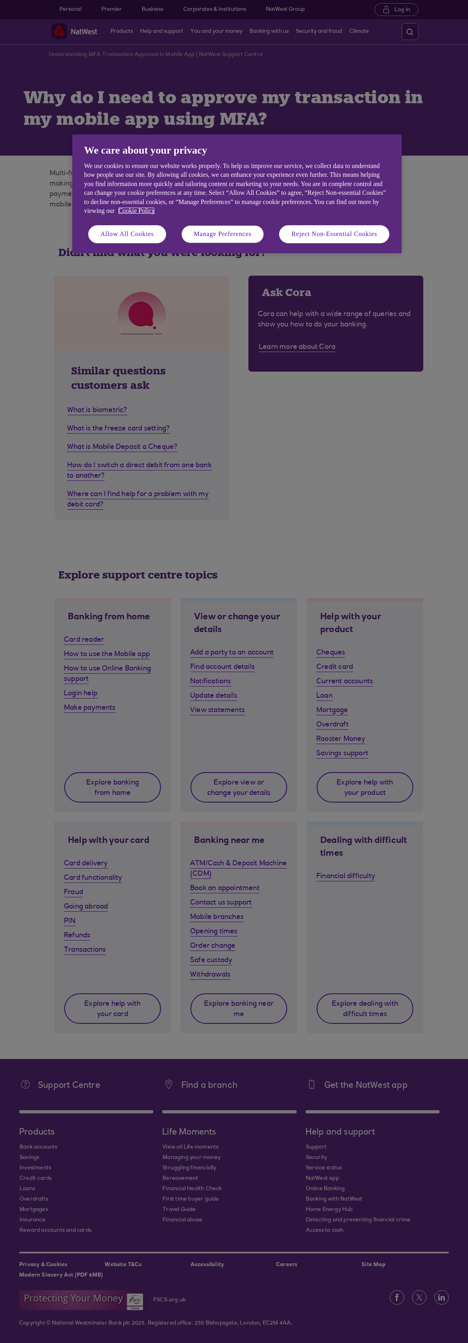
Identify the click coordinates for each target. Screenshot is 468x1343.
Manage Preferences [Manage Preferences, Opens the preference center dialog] (223, 233)
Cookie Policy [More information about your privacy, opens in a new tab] (136, 210)
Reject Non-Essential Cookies (334, 233)
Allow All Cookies (127, 233)
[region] (237, 193)
